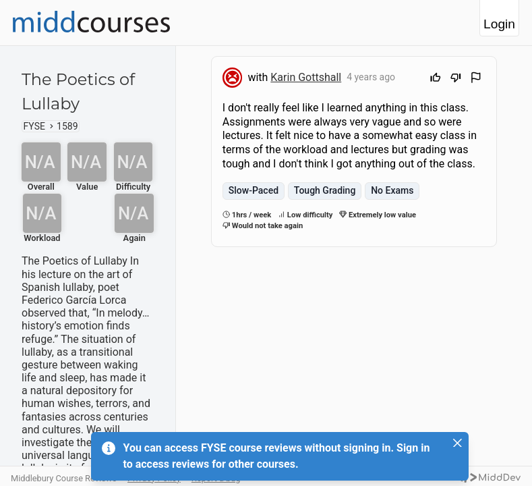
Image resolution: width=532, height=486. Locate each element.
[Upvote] (435, 79)
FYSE (34, 126)
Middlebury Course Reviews (64, 478)
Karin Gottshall (305, 77)
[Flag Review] (476, 79)
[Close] (458, 443)
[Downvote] (456, 79)
